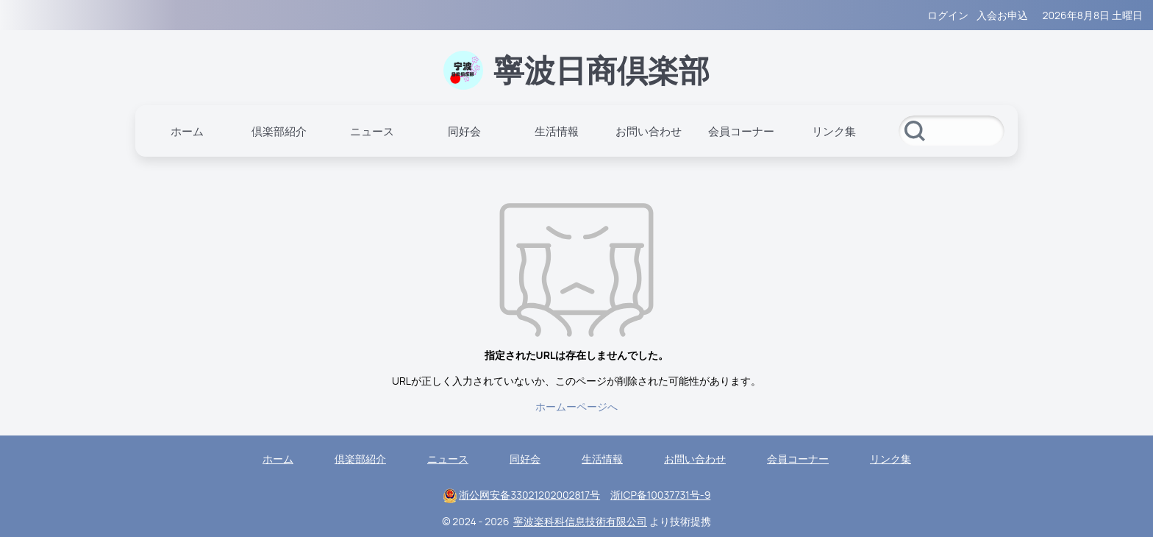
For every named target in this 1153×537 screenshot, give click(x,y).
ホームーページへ (576, 406)
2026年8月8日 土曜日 (1093, 15)
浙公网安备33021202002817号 (529, 495)
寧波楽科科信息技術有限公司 (580, 521)
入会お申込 (1002, 15)
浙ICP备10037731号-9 (660, 495)
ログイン (947, 15)
